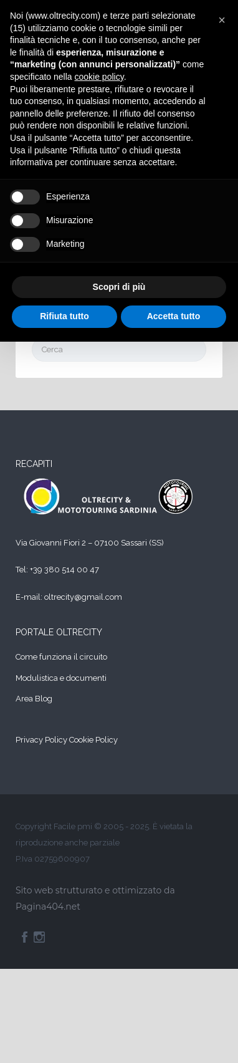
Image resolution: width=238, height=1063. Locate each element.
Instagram (39, 937)
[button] (222, 20)
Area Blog (34, 698)
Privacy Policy (41, 739)
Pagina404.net (48, 906)
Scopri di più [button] (119, 287)
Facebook (24, 937)
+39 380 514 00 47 (64, 569)
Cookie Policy (93, 739)
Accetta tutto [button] (174, 316)
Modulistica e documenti (61, 678)
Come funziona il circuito (61, 656)
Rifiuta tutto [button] (64, 316)
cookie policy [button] (99, 77)
